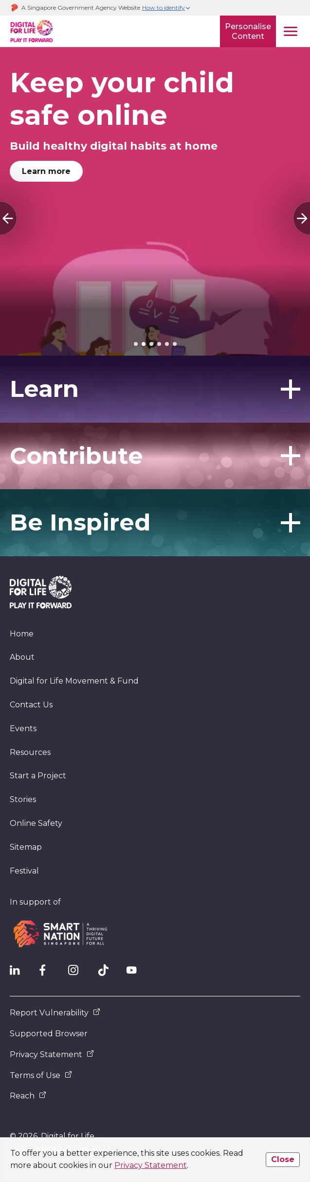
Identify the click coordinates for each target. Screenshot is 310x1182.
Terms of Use (41, 1075)
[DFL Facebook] (48, 972)
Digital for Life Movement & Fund (74, 680)
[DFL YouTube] (136, 972)
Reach (28, 1095)
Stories (23, 799)
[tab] (136, 344)
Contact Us (31, 704)
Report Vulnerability (55, 1012)
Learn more (46, 171)
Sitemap (26, 847)
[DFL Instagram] (78, 972)
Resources (30, 752)
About (22, 657)
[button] (166, 8)
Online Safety (36, 823)
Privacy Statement (150, 1165)
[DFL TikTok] (107, 972)
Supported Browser (49, 1033)
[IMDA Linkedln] (19, 972)
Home (22, 633)
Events (23, 728)
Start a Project (38, 775)
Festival (24, 870)
